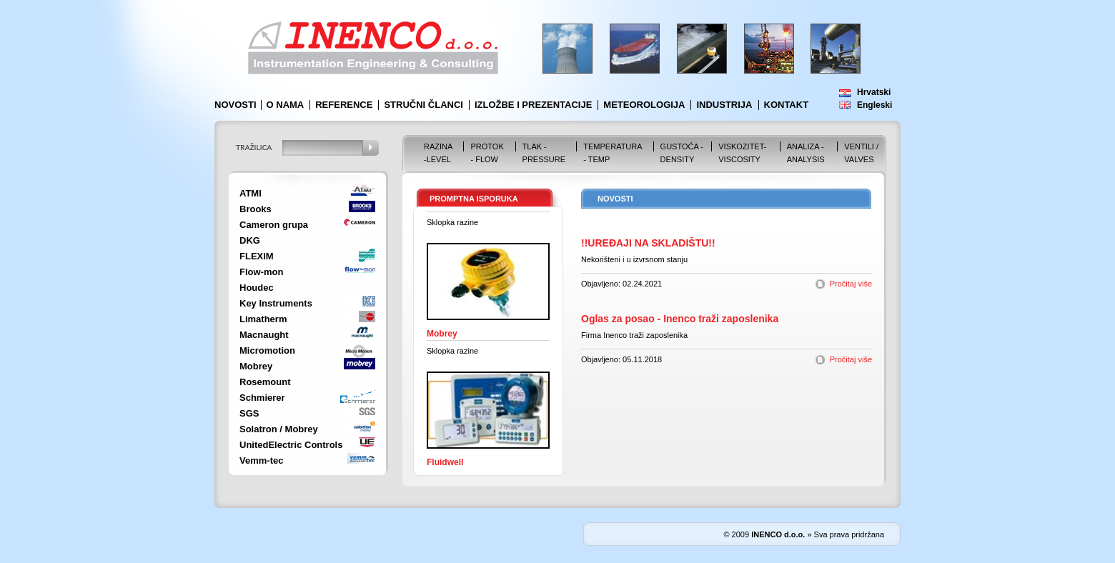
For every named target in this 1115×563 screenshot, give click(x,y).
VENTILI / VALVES (861, 153)
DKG (249, 240)
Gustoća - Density (681, 153)
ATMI (250, 193)
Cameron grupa (273, 224)
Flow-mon (261, 271)
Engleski (874, 105)
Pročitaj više (851, 283)
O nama (285, 104)
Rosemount (265, 382)
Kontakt (786, 104)
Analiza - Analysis (806, 153)
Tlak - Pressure (544, 153)
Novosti (235, 104)
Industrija (724, 104)
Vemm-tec (261, 460)
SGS (249, 413)
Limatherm (263, 319)
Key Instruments (275, 303)
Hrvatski (874, 92)
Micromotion (267, 350)
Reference (343, 104)
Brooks (255, 209)
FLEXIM (256, 256)
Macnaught (264, 334)
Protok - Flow (486, 153)
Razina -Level (438, 153)
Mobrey (255, 366)
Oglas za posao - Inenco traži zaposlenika (679, 318)
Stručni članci (423, 104)
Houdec (256, 287)
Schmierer (262, 397)
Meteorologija (644, 104)
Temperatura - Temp (612, 153)
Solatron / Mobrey (278, 429)
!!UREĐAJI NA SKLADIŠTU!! (648, 243)
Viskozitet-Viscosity (742, 153)
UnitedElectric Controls (290, 444)
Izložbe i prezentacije (533, 104)
